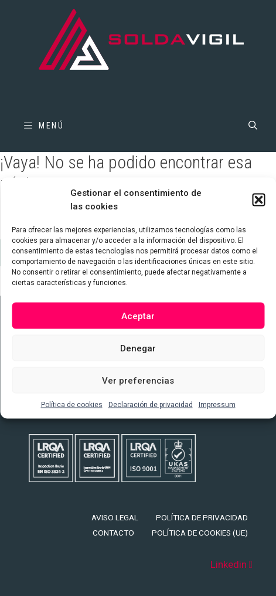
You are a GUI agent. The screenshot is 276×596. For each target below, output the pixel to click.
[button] (258, 199)
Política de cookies (72, 405)
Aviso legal (114, 517)
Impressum (217, 405)
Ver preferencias (138, 380)
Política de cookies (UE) (200, 532)
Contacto (113, 532)
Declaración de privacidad (150, 405)
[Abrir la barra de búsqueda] (253, 125)
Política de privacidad (202, 517)
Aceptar (138, 315)
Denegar (138, 348)
